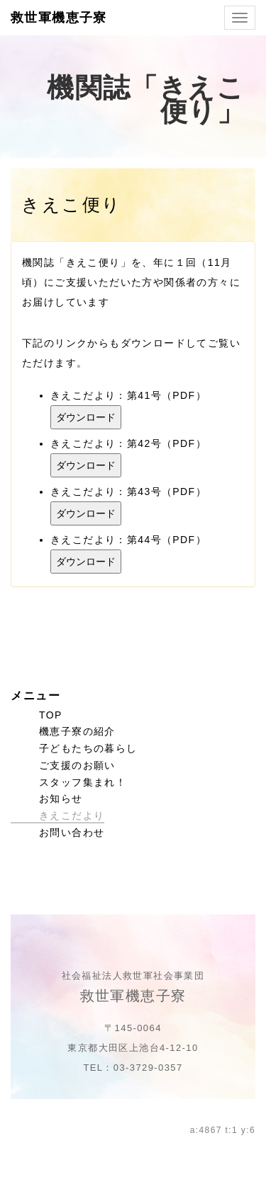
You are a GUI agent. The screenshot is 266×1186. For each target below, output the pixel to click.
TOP (50, 715)
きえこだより (71, 815)
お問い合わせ (71, 832)
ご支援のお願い (77, 765)
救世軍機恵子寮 (59, 18)
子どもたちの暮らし (88, 748)
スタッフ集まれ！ (82, 782)
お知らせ (61, 798)
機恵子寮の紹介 (77, 731)
